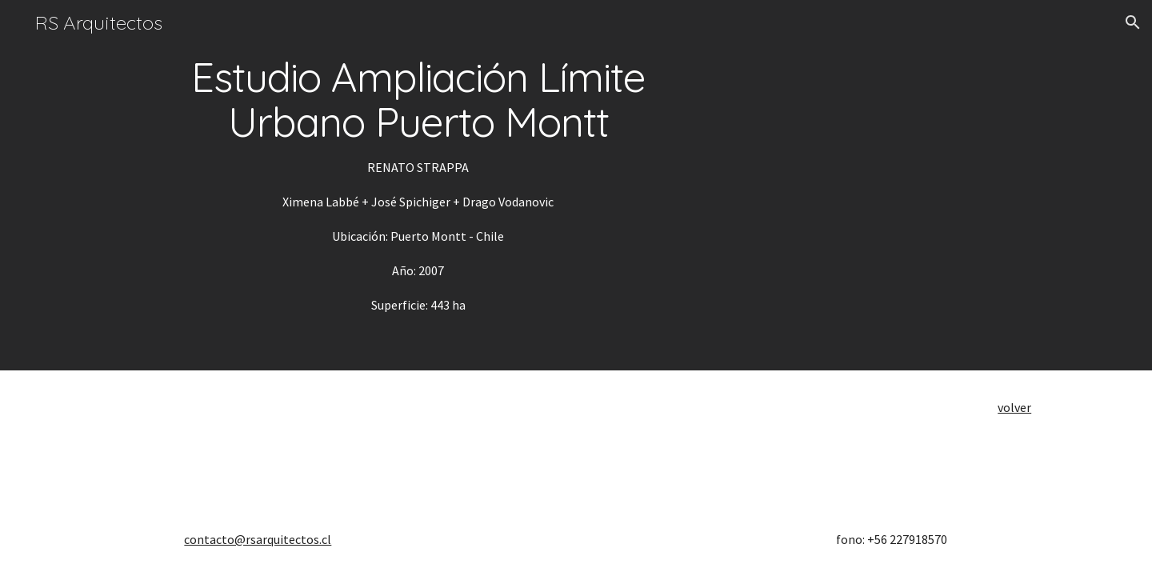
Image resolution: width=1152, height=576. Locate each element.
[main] (418, 185)
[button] (1133, 22)
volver (1014, 407)
